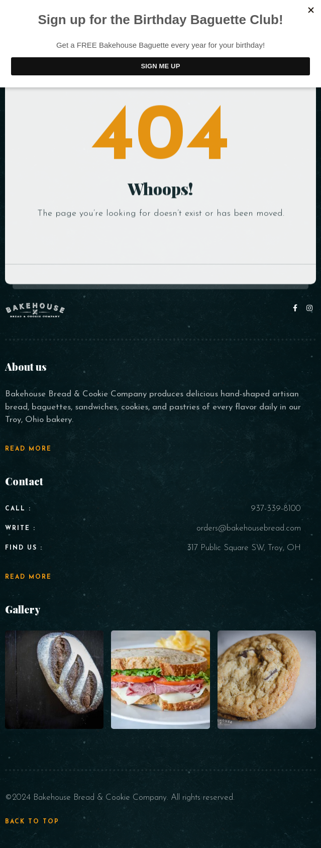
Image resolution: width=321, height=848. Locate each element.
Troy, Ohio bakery (38, 419)
